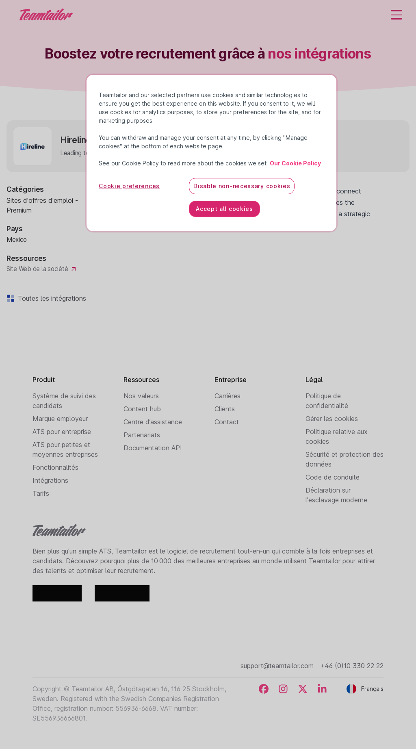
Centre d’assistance (153, 422)
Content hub (142, 409)
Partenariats (142, 435)
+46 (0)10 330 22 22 (352, 666)
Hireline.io (139, 191)
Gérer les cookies (332, 419)
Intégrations (50, 480)
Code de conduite (333, 477)
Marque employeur (60, 419)
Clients (224, 409)
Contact (226, 422)
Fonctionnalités (55, 467)
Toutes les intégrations (50, 298)
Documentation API (153, 448)
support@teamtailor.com (277, 666)
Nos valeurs (141, 396)
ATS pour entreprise (61, 432)
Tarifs (40, 493)
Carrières (227, 396)
